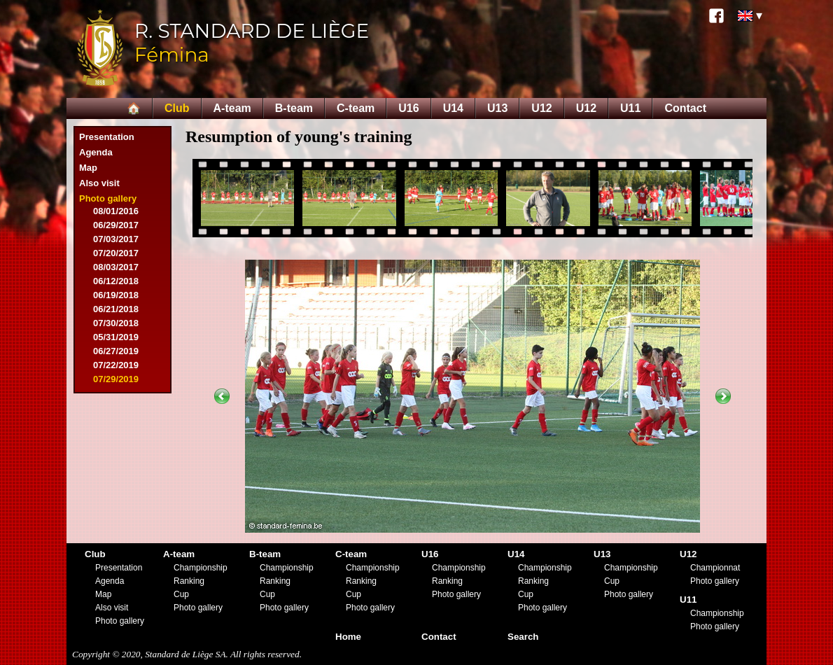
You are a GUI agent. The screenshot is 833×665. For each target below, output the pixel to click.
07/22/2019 (116, 365)
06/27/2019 (116, 351)
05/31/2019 (116, 337)
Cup (181, 594)
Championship (200, 568)
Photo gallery (107, 198)
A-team (232, 108)
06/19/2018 (116, 295)
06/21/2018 (116, 309)
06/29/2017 (116, 225)
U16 (408, 108)
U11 (630, 108)
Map (88, 167)
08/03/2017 (116, 267)
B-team (294, 108)
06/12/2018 (116, 281)
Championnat (715, 568)
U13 (497, 108)
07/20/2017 (116, 253)
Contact (685, 108)
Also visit (99, 183)
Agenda (96, 152)
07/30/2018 (116, 323)
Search (522, 636)
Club (177, 108)
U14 (453, 108)
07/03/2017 (116, 239)
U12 (541, 108)
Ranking (189, 581)
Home (348, 636)
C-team (355, 108)
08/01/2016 (116, 211)
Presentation (106, 137)
